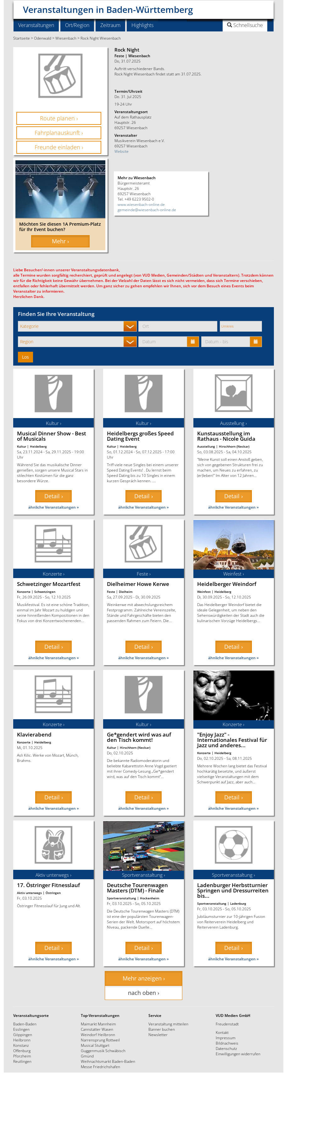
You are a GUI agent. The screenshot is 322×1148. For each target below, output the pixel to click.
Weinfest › (233, 573)
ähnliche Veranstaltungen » (53, 507)
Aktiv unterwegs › (53, 874)
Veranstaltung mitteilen (168, 1023)
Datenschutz (226, 1048)
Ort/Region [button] (77, 25)
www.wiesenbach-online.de (141, 204)
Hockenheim (149, 898)
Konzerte (24, 591)
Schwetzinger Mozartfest (48, 584)
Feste (111, 591)
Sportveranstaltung (121, 898)
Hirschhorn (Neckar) (234, 446)
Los (25, 357)
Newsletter (158, 1034)
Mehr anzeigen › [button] (144, 978)
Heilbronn (22, 1039)
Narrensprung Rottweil (100, 1039)
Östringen (53, 893)
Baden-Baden (24, 1023)
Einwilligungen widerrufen (238, 1053)
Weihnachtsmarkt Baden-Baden (108, 1061)
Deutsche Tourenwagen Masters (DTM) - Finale (137, 887)
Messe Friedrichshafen (100, 1066)
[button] (229, 25)
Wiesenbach (65, 38)
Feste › (144, 573)
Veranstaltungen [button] (36, 25)
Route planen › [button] (59, 118)
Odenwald (42, 38)
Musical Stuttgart (95, 1045)
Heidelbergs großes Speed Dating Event (140, 436)
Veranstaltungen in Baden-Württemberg (108, 7)
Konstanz (21, 1045)
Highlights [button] (142, 25)
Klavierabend (34, 734)
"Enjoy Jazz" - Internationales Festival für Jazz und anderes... (232, 740)
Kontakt (222, 1032)
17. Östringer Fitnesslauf (48, 885)
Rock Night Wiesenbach (100, 38)
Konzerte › (53, 573)
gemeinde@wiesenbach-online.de (147, 209)
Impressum (226, 1037)
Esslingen (21, 1029)
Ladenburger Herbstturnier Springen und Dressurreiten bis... (233, 890)
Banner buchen (161, 1029)
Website (121, 151)
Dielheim (126, 591)
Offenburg (22, 1050)
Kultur (21, 446)
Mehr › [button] (60, 241)
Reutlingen (22, 1061)
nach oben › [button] (143, 992)
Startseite (21, 38)
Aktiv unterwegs (29, 893)
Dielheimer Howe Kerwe (138, 584)
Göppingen (22, 1034)
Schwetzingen (44, 591)
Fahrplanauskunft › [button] (59, 132)
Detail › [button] (53, 496)
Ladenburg (238, 903)
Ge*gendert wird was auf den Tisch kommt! (139, 737)
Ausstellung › (233, 423)
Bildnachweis (227, 1043)
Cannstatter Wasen (97, 1029)
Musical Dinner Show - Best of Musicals (51, 436)
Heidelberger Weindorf (226, 584)
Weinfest (204, 591)
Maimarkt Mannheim (98, 1023)
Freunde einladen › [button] (59, 147)
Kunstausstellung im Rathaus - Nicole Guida (226, 436)
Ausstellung (206, 446)
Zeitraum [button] (110, 25)
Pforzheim (22, 1055)
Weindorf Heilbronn (98, 1034)
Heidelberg (38, 446)
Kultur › (53, 423)
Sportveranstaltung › (143, 874)
